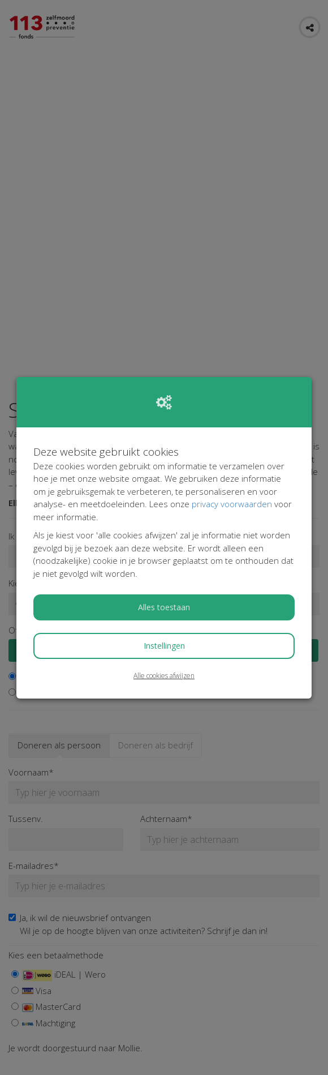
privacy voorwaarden (232, 503)
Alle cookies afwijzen (164, 675)
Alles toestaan (164, 607)
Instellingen (164, 645)
